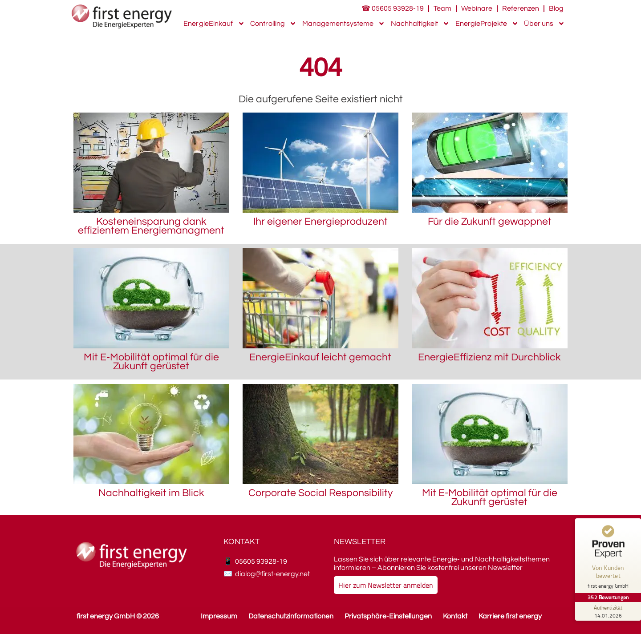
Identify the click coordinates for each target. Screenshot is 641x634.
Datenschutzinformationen (290, 616)
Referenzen (520, 8)
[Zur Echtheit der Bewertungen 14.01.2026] (607, 611)
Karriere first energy (510, 616)
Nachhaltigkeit (420, 24)
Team (442, 8)
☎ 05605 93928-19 (392, 8)
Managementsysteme (343, 24)
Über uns (544, 24)
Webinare (476, 8)
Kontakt (455, 616)
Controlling (273, 24)
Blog (556, 8)
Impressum (219, 616)
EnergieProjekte (487, 24)
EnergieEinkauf (213, 24)
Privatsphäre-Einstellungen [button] (388, 616)
